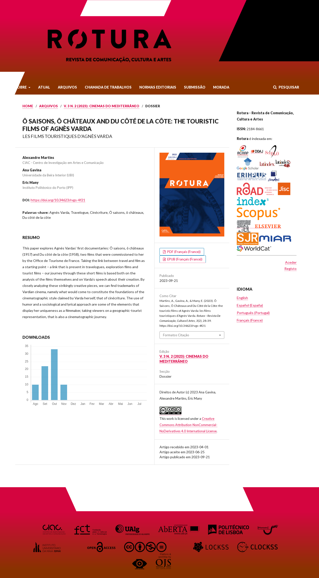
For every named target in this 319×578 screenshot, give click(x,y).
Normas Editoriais (157, 87)
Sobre (21, 87)
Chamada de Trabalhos (108, 87)
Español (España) (250, 305)
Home (27, 106)
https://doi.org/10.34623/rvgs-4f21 (58, 200)
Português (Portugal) (253, 313)
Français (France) (250, 320)
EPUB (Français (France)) (184, 259)
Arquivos (67, 87)
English (242, 298)
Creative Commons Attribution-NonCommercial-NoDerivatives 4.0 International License (188, 425)
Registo (290, 268)
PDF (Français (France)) (183, 252)
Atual (44, 87)
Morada (221, 87)
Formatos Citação (176, 335)
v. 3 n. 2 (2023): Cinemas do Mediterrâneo (101, 106)
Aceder (291, 262)
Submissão (194, 87)
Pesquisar (288, 87)
